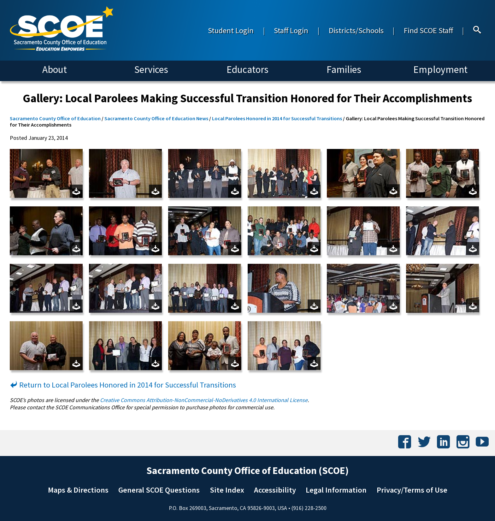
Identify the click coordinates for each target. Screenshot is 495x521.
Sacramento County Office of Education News (156, 118)
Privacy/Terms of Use (412, 490)
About (54, 69)
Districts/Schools (356, 30)
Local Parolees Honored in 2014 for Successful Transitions (277, 118)
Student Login (231, 30)
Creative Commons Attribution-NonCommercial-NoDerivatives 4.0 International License (204, 400)
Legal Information (336, 490)
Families (344, 69)
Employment (440, 69)
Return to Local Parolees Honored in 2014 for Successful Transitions (123, 385)
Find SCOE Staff (428, 30)
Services (151, 69)
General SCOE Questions (159, 490)
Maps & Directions (78, 490)
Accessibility (275, 490)
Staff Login (291, 30)
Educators (247, 69)
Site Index (227, 490)
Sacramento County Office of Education (55, 118)
